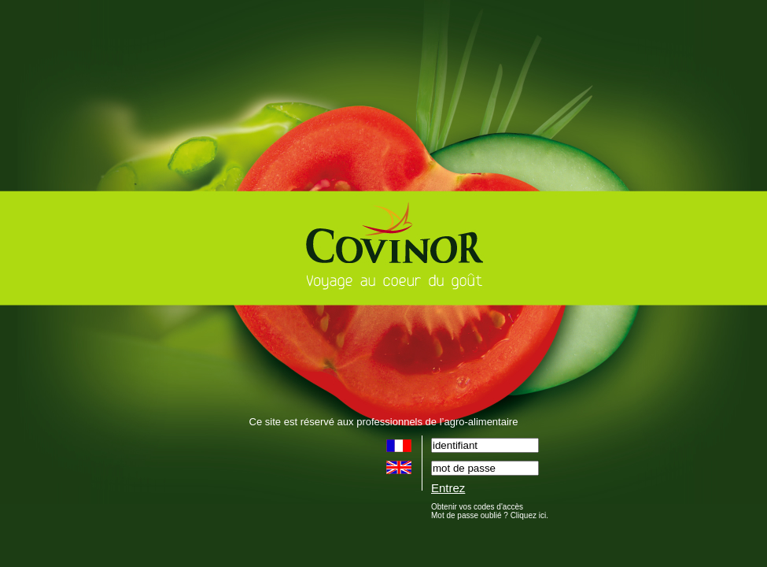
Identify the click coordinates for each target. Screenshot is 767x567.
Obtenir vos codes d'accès (477, 506)
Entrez (448, 488)
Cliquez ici (529, 515)
